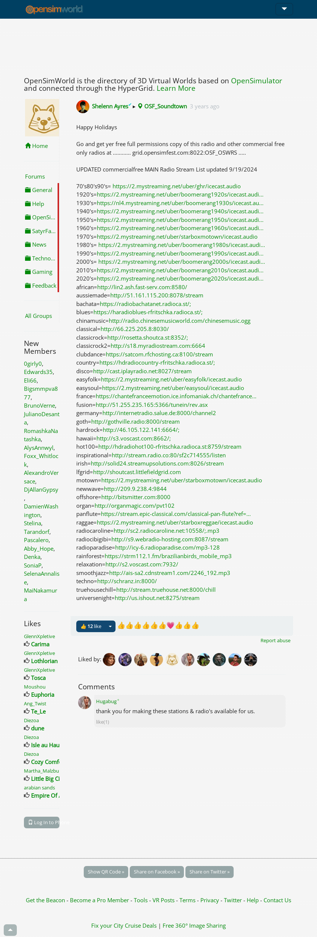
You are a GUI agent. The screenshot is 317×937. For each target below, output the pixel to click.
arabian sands (39, 787)
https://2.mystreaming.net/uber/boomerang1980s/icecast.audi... (181, 244)
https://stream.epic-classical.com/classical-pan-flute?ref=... (176, 513)
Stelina (32, 523)
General (38, 190)
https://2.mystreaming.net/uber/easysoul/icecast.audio (173, 388)
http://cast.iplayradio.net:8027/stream (142, 371)
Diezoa (31, 720)
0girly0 (33, 363)
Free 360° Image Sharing (194, 925)
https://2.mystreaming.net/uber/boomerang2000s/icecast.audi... (181, 261)
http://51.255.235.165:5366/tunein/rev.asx (152, 404)
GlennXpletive (39, 636)
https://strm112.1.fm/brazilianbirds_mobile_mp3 (168, 556)
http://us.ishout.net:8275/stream (157, 598)
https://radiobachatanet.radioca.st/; (145, 303)
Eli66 (30, 380)
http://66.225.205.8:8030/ (135, 329)
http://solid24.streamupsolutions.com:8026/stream (157, 463)
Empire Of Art (48, 795)
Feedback (40, 285)
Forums (35, 176)
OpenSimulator (256, 81)
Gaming (38, 271)
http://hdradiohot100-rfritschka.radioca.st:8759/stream (169, 446)
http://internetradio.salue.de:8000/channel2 (159, 413)
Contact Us (277, 900)
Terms (188, 900)
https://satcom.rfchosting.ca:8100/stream (159, 354)
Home (36, 145)
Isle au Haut (46, 745)
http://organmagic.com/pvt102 (135, 505)
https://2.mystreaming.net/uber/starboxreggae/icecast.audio (175, 522)
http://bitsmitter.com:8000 (135, 497)
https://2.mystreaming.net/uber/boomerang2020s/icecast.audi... (180, 278)
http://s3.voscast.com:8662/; (133, 438)
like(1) (102, 721)
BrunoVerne (39, 405)
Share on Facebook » (157, 871)
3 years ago (204, 106)
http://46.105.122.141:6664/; (141, 429)
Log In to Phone (43, 822)
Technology (42, 258)
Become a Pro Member (100, 900)
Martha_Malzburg (44, 770)
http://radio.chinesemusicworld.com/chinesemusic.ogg (179, 320)
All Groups (38, 315)
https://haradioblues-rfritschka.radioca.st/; (148, 312)
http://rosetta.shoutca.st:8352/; (147, 337)
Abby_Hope (38, 548)
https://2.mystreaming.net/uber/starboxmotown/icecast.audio (177, 236)
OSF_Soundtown (162, 106)
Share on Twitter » (210, 871)
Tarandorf (36, 531)
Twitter (233, 900)
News (35, 244)
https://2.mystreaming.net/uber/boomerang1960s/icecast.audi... (180, 228)
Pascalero (36, 540)
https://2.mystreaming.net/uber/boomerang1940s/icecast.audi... (180, 211)
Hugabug (108, 701)
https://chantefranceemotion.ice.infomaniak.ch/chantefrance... (176, 396)
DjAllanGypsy (41, 489)
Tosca (38, 677)
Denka (32, 556)
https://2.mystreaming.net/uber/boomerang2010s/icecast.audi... (180, 270)
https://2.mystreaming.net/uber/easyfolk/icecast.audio (171, 379)
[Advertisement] (158, 45)
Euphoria (42, 694)
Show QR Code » (106, 871)
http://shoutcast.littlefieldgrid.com (137, 472)
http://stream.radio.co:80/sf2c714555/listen (169, 455)
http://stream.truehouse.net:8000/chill (166, 589)
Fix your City (107, 925)
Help (34, 203)
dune (37, 728)
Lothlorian (44, 661)
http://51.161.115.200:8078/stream (156, 295)
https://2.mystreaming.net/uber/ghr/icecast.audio (177, 186)
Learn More (176, 88)
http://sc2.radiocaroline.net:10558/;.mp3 (166, 530)
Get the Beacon (45, 900)
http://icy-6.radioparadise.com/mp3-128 (167, 547)
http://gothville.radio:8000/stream (135, 421)
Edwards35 (38, 371)
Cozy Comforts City (55, 762)
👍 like (90, 626)
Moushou (35, 686)
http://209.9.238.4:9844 (135, 488)
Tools (141, 900)
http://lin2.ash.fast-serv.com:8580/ (142, 287)
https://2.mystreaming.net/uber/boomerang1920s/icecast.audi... (180, 194)
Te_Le (38, 711)
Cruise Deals (141, 925)
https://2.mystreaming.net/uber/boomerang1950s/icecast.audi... (180, 219)
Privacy (209, 900)
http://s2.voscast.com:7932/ (141, 564)
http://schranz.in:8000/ (127, 581)
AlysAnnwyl (38, 447)
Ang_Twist (35, 703)
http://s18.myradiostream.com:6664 (158, 345)
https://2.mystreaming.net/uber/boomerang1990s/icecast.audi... (180, 253)
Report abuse (275, 640)
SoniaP (32, 565)
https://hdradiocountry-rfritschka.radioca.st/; (157, 362)
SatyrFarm (42, 231)
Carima (40, 644)
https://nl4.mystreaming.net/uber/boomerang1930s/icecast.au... (180, 203)
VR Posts (164, 900)
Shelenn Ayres (112, 106)
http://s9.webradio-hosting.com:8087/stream (169, 539)
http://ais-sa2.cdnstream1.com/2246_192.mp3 (169, 572)
